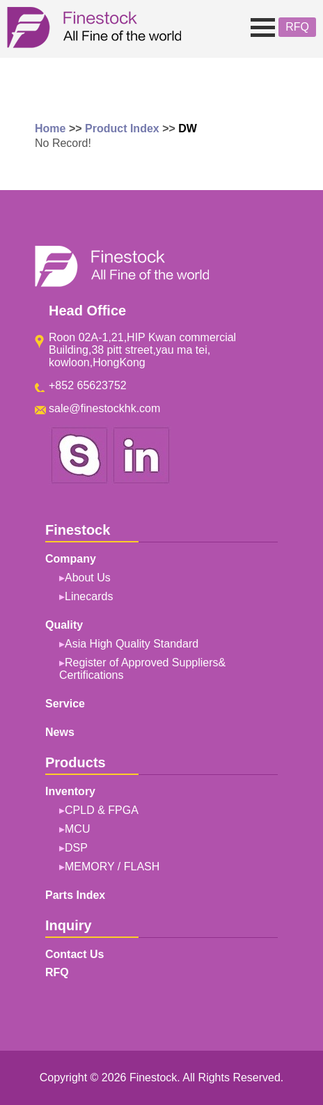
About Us (88, 577)
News (59, 732)
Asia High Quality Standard (131, 644)
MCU (77, 829)
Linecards (89, 596)
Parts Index (75, 895)
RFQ (297, 27)
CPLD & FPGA (102, 810)
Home (50, 128)
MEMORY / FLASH (112, 866)
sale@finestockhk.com (104, 408)
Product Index (122, 128)
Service (65, 704)
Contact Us (74, 954)
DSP (76, 848)
